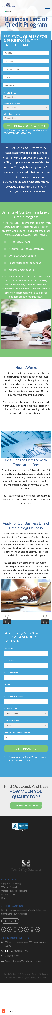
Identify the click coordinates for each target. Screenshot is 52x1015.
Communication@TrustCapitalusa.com (23, 961)
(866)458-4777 (21, 951)
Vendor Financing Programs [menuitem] (14, 890)
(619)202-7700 (12, 956)
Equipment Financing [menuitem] (11, 883)
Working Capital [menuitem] (9, 887)
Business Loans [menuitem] (8, 894)
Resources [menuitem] (6, 898)
